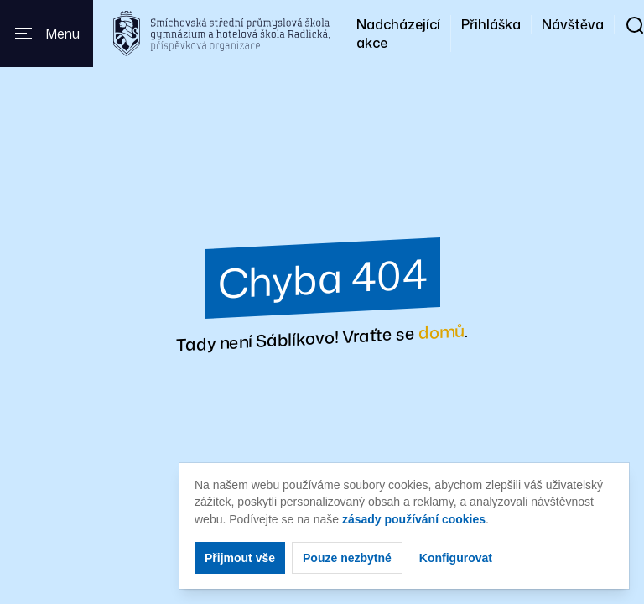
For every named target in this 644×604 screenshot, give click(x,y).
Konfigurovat (455, 558)
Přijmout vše (240, 558)
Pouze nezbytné (347, 558)
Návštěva (573, 24)
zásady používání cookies (414, 519)
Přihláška (491, 24)
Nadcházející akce (398, 33)
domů (441, 331)
